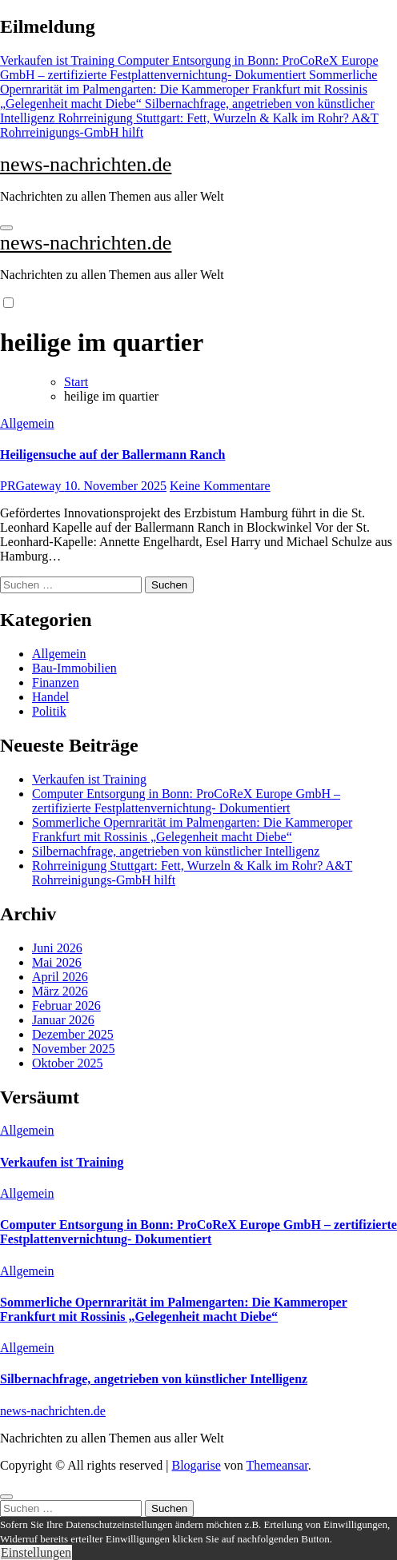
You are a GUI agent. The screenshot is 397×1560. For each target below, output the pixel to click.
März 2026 (60, 991)
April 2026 (60, 976)
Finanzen (55, 682)
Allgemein (27, 423)
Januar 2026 (63, 1020)
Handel (50, 697)
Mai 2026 (57, 962)
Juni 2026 (57, 948)
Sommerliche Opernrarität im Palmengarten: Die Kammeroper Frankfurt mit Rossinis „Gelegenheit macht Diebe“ (192, 830)
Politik (49, 711)
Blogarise (195, 1465)
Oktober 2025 (67, 1063)
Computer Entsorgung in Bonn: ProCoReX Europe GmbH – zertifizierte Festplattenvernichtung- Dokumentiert (186, 801)
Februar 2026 (66, 1005)
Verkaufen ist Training (89, 779)
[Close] (6, 1496)
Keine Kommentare (220, 486)
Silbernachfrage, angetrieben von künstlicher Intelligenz (175, 851)
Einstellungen (36, 1552)
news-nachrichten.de (85, 164)
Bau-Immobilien (74, 668)
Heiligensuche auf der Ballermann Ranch (113, 454)
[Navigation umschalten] (6, 227)
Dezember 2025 (73, 1034)
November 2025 (73, 1048)
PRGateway (32, 486)
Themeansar (277, 1465)
